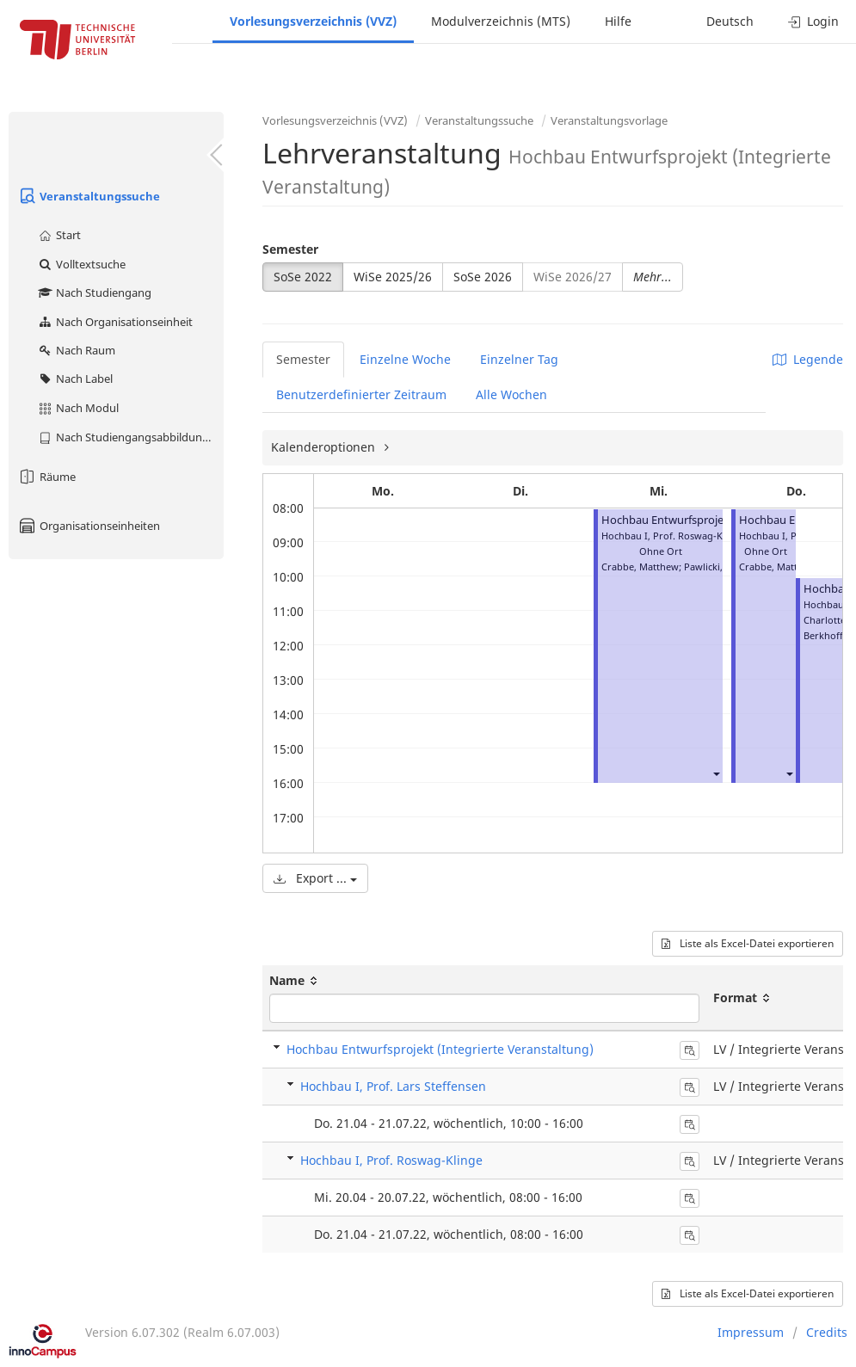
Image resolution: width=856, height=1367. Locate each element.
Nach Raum (76, 350)
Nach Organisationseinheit (115, 321)
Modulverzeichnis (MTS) (500, 21)
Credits (826, 1332)
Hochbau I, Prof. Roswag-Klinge (391, 1160)
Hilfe (618, 21)
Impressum (750, 1332)
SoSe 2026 (482, 276)
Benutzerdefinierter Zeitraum (361, 394)
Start (59, 235)
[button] (715, 773)
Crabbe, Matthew (640, 566)
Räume (46, 476)
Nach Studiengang (94, 292)
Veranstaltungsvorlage (609, 120)
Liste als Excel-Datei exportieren (748, 943)
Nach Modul (78, 408)
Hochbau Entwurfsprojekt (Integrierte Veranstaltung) (440, 1049)
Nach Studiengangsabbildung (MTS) (130, 437)
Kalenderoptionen (325, 447)
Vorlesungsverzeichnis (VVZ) (313, 21)
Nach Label (75, 378)
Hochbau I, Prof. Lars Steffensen (393, 1086)
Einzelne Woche (405, 359)
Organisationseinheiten (88, 525)
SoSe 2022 (303, 276)
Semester (290, 249)
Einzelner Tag (519, 359)
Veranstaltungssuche (88, 196)
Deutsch (730, 21)
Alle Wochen (511, 394)
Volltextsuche (81, 264)
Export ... (315, 878)
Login (813, 21)
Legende (808, 359)
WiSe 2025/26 (393, 276)
